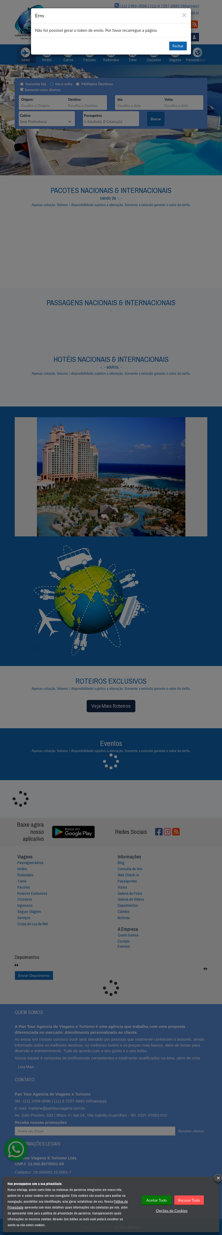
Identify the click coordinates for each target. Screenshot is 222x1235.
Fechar (178, 46)
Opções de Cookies (171, 1210)
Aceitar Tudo (156, 1200)
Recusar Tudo (189, 1200)
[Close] (184, 14)
